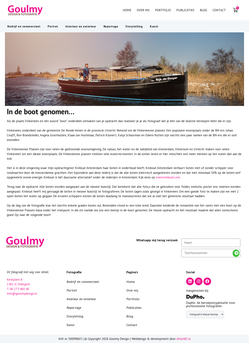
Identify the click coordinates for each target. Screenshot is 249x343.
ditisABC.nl (184, 339)
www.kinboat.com (168, 177)
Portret (53, 26)
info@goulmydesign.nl (22, 294)
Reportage (111, 26)
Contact (219, 10)
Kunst (154, 26)
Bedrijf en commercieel (23, 26)
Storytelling (134, 26)
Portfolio (163, 10)
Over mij (143, 10)
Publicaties (185, 10)
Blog (203, 10)
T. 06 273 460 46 (18, 289)
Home (127, 10)
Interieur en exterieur (80, 26)
